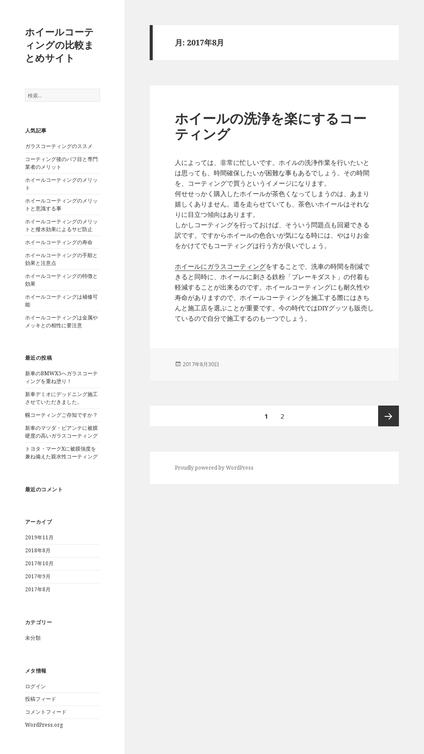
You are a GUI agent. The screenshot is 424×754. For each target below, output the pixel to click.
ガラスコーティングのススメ (59, 146)
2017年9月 (38, 576)
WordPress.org (44, 724)
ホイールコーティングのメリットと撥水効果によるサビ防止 (61, 225)
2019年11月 (39, 537)
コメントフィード (46, 711)
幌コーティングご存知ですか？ (61, 415)
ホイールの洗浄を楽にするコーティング (270, 126)
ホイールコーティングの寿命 (59, 242)
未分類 (33, 637)
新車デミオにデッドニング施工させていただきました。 (61, 398)
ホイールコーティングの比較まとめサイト (59, 44)
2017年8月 (38, 589)
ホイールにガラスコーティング (220, 266)
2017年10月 (39, 563)
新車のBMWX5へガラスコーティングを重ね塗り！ (61, 377)
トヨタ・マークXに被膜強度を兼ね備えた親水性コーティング (61, 452)
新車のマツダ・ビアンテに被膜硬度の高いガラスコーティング (61, 431)
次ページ (388, 416)
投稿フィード (40, 698)
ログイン (35, 686)
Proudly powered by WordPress (214, 467)
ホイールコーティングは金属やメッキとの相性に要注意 (61, 321)
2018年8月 (38, 550)
